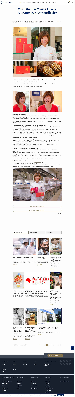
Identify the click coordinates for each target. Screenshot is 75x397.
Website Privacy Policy (5, 367)
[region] (37, 395)
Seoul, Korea (47, 385)
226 (49, 345)
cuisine (28, 115)
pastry (21, 115)
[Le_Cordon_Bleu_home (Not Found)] (7, 2)
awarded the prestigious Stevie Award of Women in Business (29, 79)
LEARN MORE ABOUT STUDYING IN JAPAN (37, 210)
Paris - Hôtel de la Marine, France (7, 381)
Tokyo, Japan (47, 383)
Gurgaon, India (47, 381)
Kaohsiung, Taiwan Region (49, 388)
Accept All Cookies (61, 395)
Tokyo (34, 21)
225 (46, 345)
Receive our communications (55, 355)
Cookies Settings (53, 395)
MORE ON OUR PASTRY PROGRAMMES (37, 206)
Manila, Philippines (48, 392)
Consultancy (14, 369)
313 (58, 345)
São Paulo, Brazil (19, 381)
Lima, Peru (18, 386)
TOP (73, 348)
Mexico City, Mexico (19, 385)
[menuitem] (65, 2)
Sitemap (3, 371)
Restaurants (14, 364)
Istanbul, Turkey (4, 386)
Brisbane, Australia (33, 383)
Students (35, 364)
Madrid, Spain (4, 385)
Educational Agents (36, 366)
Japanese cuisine (37, 162)
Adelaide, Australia (33, 381)
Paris (30, 21)
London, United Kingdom (5, 383)
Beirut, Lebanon (4, 390)
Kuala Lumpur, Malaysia (48, 386)
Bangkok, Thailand (48, 390)
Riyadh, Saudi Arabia (5, 388)
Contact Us (3, 364)
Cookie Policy (4, 369)
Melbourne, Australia (34, 385)
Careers (14, 367)
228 (53, 345)
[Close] (73, 395)
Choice (58, 21)
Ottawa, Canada (19, 383)
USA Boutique (25, 364)
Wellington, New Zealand (34, 388)
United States (18, 388)
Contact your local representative (64, 381)
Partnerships (14, 366)
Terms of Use (4, 366)
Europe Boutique (25, 366)
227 (51, 345)
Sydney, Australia (33, 386)
